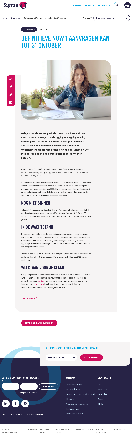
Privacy (90, 429)
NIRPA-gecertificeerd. (35, 414)
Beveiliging (80, 429)
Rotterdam (102, 394)
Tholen (101, 404)
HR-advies (70, 399)
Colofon (127, 429)
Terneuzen (102, 389)
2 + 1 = (5, 381)
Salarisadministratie (74, 384)
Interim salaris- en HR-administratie (81, 394)
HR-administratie (73, 389)
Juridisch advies (72, 409)
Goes (100, 384)
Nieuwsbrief (32, 429)
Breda (100, 399)
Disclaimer (117, 429)
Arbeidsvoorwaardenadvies (77, 404)
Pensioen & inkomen (74, 414)
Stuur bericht (91, 357)
